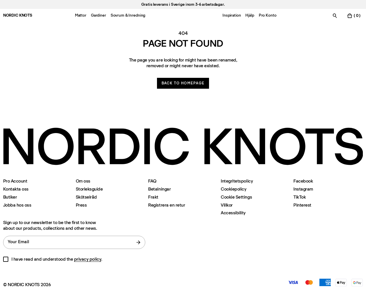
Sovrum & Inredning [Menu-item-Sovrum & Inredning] (128, 15)
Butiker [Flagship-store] (10, 197)
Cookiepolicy (233, 189)
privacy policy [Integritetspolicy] (87, 259)
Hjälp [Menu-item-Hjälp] (249, 15)
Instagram (303, 189)
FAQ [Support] (152, 181)
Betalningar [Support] (159, 189)
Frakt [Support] (153, 197)
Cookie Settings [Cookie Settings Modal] (236, 197)
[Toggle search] (335, 15)
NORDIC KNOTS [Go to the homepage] (17, 15)
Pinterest (302, 205)
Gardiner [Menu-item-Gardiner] (98, 15)
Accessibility (233, 213)
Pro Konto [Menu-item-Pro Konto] (268, 15)
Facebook (303, 181)
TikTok (299, 197)
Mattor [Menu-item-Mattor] (80, 15)
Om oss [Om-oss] (83, 181)
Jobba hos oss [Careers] (17, 205)
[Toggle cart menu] (354, 15)
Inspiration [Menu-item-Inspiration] (231, 15)
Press (81, 205)
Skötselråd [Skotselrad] (86, 197)
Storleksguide (89, 189)
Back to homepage (183, 83)
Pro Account (15, 181)
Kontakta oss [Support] (16, 189)
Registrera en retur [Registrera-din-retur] (166, 205)
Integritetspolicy (237, 181)
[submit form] (138, 242)
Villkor (227, 205)
